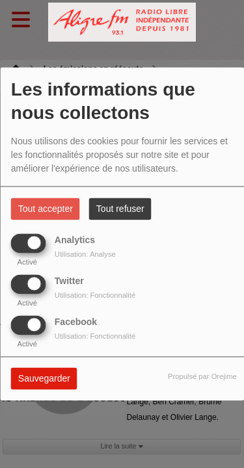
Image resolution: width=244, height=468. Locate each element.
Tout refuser (120, 209)
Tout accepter (45, 209)
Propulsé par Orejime (202, 377)
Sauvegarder (44, 379)
